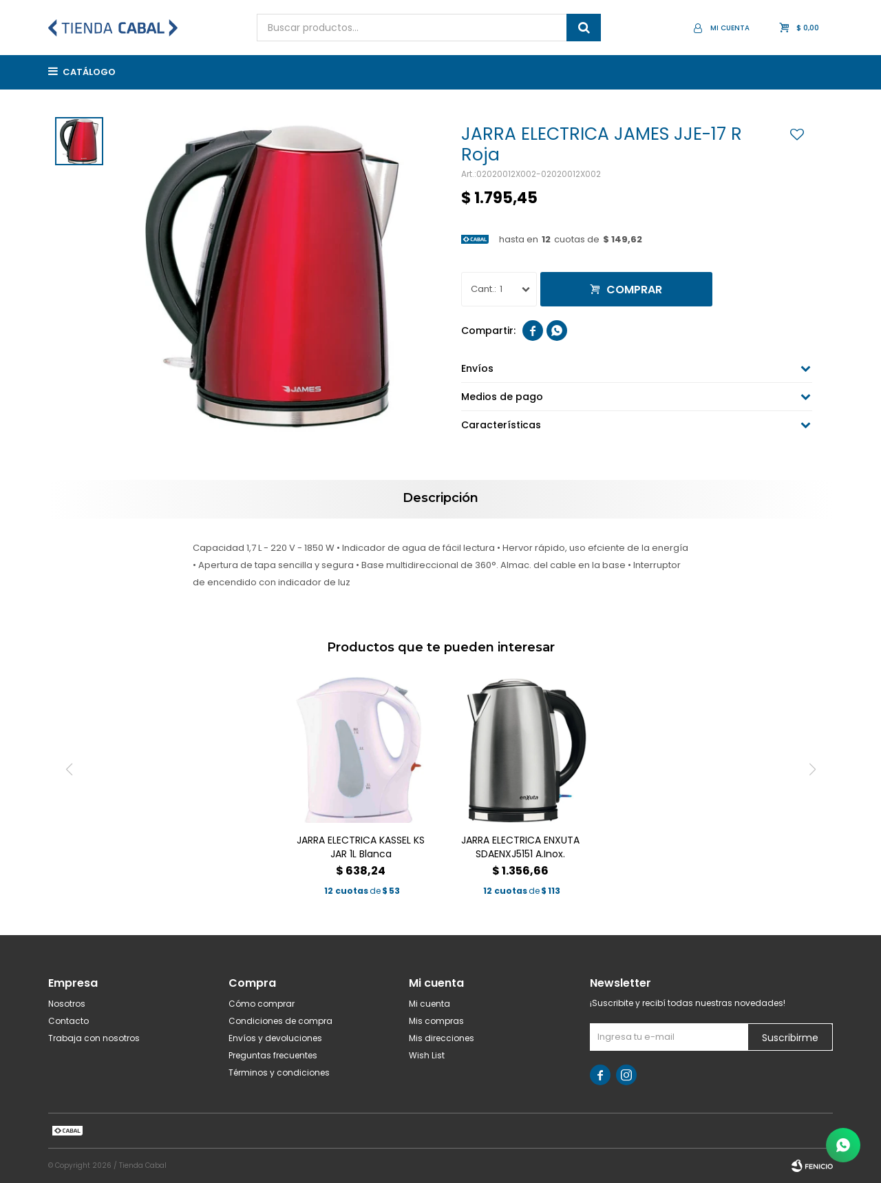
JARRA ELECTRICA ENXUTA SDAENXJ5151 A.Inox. (520, 847)
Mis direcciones (441, 1038)
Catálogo (89, 71)
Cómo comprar (262, 1003)
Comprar (634, 289)
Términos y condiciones (279, 1072)
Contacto (68, 1021)
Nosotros (66, 1003)
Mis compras (436, 1021)
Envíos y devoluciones (275, 1038)
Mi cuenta (429, 1003)
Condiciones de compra (280, 1021)
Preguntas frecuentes (273, 1055)
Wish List (427, 1055)
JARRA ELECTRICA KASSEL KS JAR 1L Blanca (361, 847)
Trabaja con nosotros (94, 1038)
